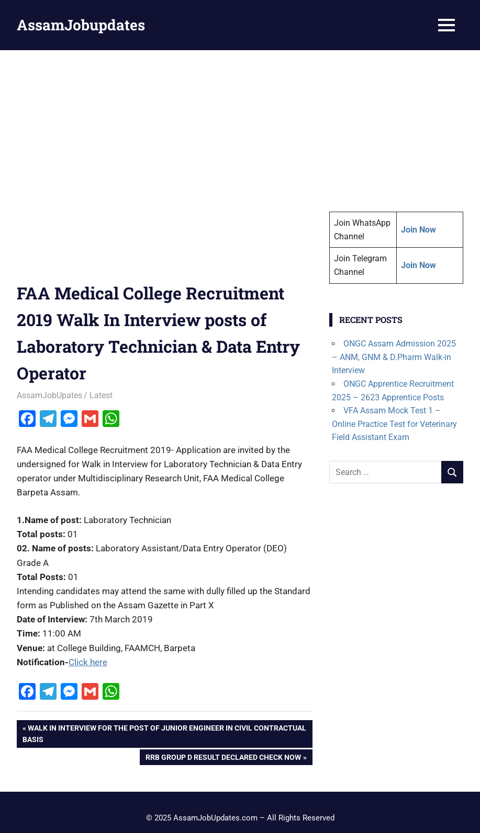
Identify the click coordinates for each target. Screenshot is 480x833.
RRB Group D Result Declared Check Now (223, 758)
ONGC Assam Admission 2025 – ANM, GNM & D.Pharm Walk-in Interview (394, 357)
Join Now (418, 265)
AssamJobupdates (81, 24)
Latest (101, 395)
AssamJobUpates (49, 395)
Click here (88, 662)
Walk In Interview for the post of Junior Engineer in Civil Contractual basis (164, 733)
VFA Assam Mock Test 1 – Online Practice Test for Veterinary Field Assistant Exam (394, 424)
